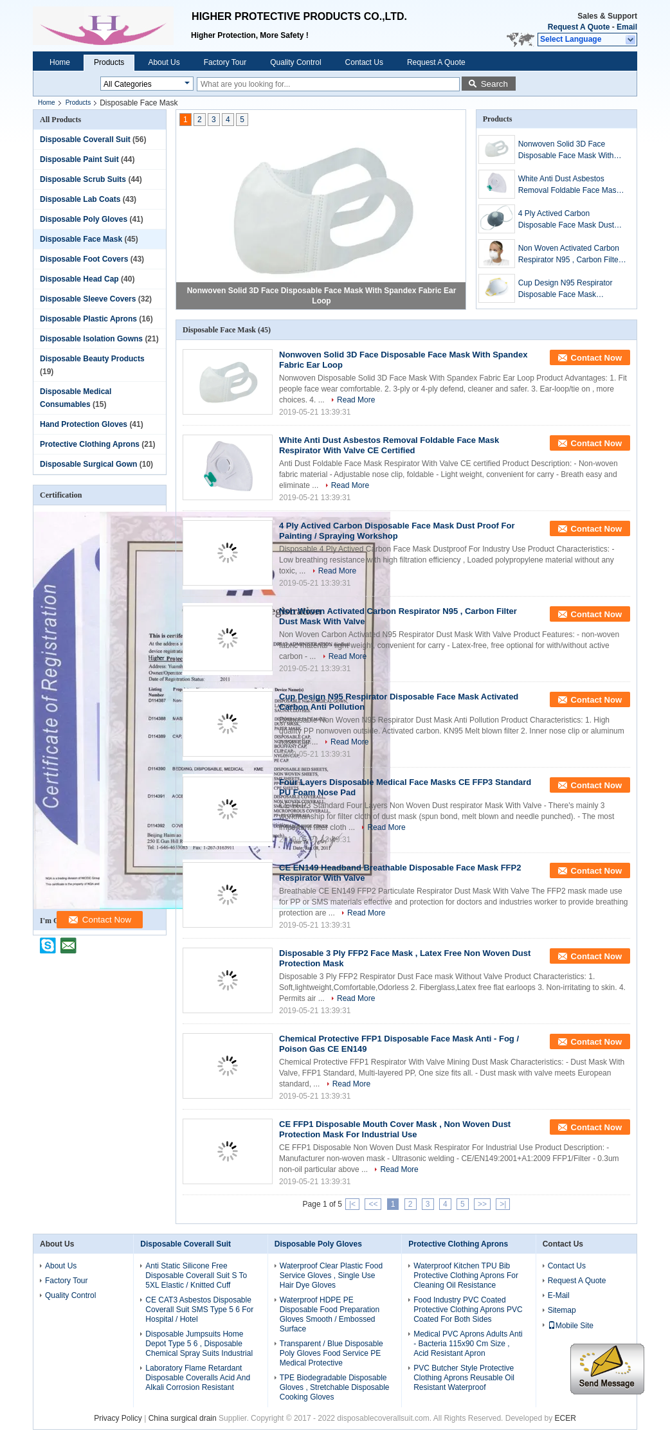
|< (352, 1204)
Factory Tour (225, 62)
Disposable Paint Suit (79, 159)
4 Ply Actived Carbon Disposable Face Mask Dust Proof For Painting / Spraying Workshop (567, 220)
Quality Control (295, 62)
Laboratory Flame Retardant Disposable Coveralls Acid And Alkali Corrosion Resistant (197, 1378)
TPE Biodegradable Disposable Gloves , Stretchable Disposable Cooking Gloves (335, 1387)
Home (60, 62)
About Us (163, 62)
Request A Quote (579, 27)
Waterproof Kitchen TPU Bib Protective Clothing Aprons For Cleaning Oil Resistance (465, 1275)
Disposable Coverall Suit (85, 139)
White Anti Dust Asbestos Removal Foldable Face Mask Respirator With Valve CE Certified (569, 185)
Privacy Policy (118, 1418)
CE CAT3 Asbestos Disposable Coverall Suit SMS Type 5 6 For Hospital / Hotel (199, 1309)
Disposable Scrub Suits (83, 179)
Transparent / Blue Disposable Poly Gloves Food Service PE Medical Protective (331, 1353)
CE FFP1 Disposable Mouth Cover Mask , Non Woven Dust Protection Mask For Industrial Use (395, 1129)
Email (627, 27)
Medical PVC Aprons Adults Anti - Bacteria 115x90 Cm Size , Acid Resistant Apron (467, 1343)
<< (372, 1204)
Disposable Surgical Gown (88, 464)
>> (482, 1204)
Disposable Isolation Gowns (91, 338)
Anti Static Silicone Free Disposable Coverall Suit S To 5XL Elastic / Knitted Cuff (196, 1275)
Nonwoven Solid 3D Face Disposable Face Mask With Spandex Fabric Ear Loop (566, 150)
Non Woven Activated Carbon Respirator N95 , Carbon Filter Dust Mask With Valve (569, 255)
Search (494, 84)
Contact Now (596, 358)
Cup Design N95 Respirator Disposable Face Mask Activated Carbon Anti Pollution (571, 289)
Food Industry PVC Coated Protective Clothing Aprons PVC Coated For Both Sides (467, 1309)
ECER (565, 1418)
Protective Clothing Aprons (90, 444)
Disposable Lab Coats (80, 199)
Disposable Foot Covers (84, 259)
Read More (356, 399)
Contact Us (364, 62)
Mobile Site (570, 1325)
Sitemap (562, 1310)
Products (109, 62)
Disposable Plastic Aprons (88, 318)
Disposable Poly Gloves (83, 219)
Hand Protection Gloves (83, 424)
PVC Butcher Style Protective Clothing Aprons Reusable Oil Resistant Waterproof (463, 1378)
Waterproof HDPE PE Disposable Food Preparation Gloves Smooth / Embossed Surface (329, 1314)
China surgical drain (183, 1418)
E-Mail (559, 1295)
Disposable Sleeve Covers (88, 298)
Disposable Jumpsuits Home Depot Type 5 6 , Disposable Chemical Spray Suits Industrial (199, 1343)
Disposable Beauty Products (92, 358)
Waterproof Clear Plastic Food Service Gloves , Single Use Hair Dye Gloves (331, 1275)
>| (503, 1204)
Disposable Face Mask (81, 239)
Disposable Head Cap (79, 279)
